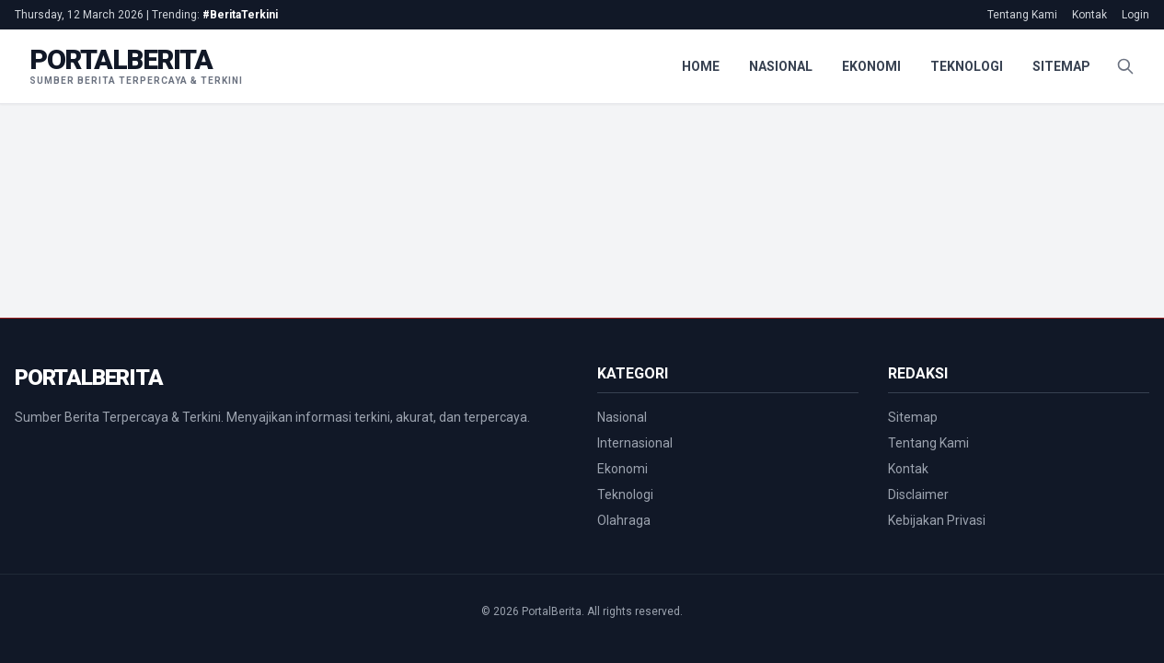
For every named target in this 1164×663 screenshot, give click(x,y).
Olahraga (624, 520)
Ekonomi (871, 66)
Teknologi (966, 66)
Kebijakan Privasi (936, 520)
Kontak (1089, 14)
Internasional (635, 443)
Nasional (780, 66)
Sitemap (1061, 66)
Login (1135, 14)
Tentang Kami (1022, 14)
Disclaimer (918, 494)
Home (701, 66)
